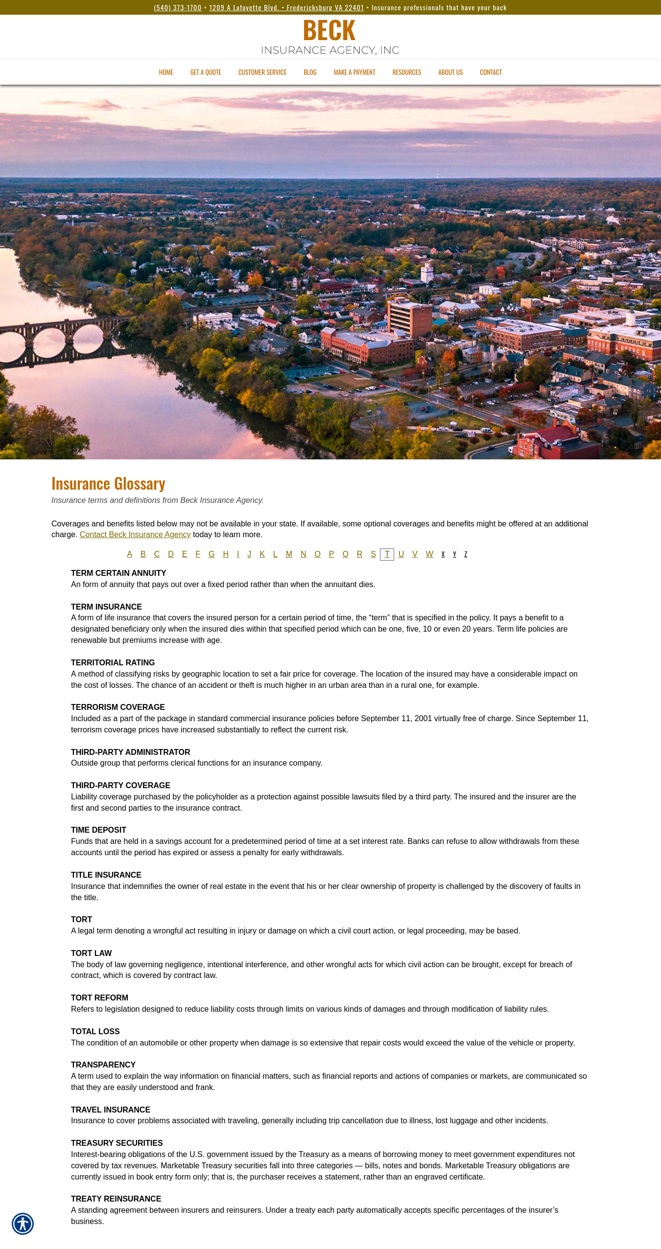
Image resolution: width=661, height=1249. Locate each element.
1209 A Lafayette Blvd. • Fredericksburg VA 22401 (287, 7)
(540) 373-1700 (178, 7)
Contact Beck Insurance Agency (135, 534)
